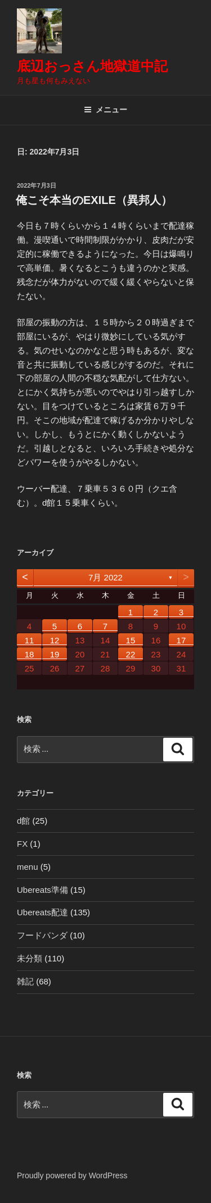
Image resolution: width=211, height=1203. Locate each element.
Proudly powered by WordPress (72, 1175)
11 (29, 640)
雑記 (25, 981)
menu (27, 866)
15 (131, 640)
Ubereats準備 (42, 890)
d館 (23, 820)
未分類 (29, 958)
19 (55, 654)
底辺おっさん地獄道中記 (92, 66)
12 (55, 640)
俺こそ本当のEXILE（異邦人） (94, 200)
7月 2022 (105, 577)
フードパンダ (42, 935)
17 (181, 640)
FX (22, 843)
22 (131, 654)
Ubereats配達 (42, 912)
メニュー (105, 109)
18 (29, 654)
